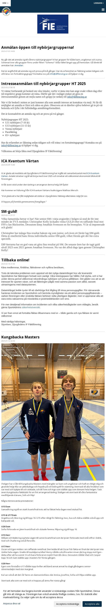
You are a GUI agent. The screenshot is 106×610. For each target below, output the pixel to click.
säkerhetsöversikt (31, 307)
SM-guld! (9, 211)
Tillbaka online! (15, 259)
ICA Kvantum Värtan (20, 160)
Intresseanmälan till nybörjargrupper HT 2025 (43, 83)
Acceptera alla (92, 603)
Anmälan (19, 65)
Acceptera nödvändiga (67, 603)
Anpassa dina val (11, 603)
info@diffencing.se (59, 73)
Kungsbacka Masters (20, 336)
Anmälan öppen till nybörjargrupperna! (37, 47)
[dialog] (53, 597)
